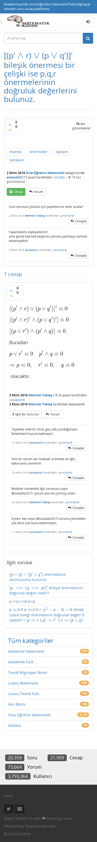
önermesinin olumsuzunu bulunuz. (37, 577)
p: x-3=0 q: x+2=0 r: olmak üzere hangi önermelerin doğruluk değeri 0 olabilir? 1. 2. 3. (46, 615)
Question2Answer (40, 826)
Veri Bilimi (17, 704)
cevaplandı (17, 400)
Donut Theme (15, 818)
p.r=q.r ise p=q (22, 601)
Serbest (14, 725)
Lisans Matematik (23, 683)
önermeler (38, 151)
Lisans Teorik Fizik (23, 693)
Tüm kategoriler (31, 640)
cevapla (81, 221)
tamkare (17, 160)
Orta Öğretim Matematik (45, 173)
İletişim (8, 796)
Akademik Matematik (26, 651)
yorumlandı (67, 215)
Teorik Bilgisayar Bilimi (27, 672)
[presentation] (20, 55)
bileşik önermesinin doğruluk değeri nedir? (46, 590)
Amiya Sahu (62, 818)
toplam (62, 151)
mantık (15, 151)
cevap (18, 192)
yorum (38, 192)
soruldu (59, 177)
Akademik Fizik (20, 661)
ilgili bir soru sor (27, 414)
